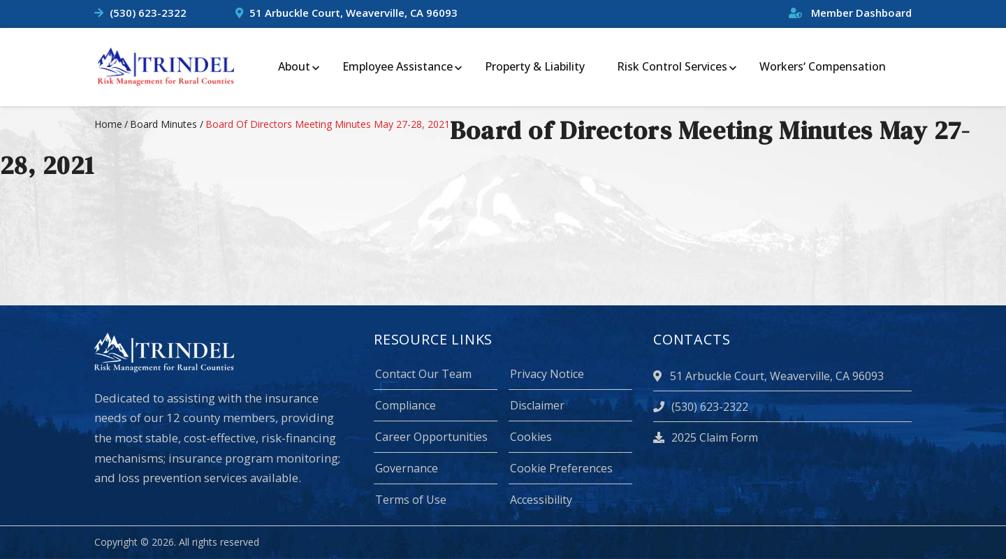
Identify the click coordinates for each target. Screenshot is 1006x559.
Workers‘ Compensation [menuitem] (822, 66)
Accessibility (541, 499)
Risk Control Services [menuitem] (672, 66)
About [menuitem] (294, 66)
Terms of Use (410, 499)
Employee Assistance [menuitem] (397, 66)
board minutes (163, 124)
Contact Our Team (423, 374)
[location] (659, 376)
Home (108, 124)
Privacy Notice (547, 374)
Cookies (531, 436)
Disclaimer (537, 405)
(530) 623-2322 (148, 13)
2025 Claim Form (705, 437)
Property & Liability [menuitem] (535, 66)
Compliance (405, 405)
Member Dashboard (850, 13)
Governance (406, 468)
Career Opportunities (431, 436)
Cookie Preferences (561, 468)
